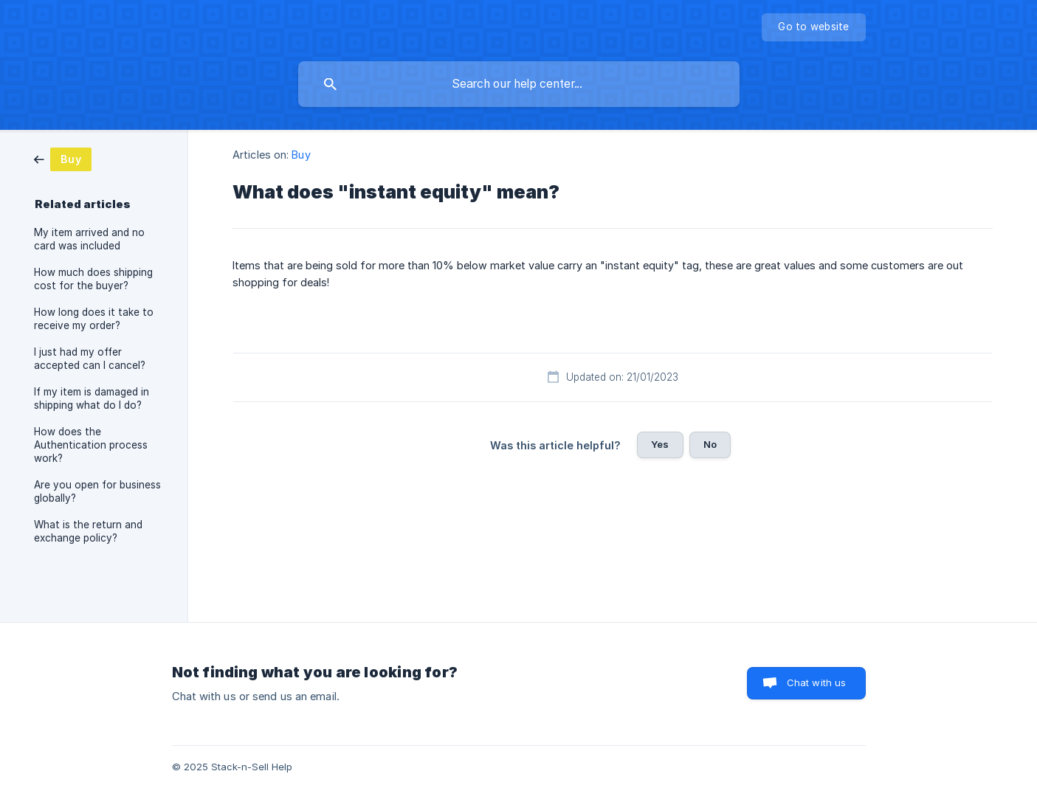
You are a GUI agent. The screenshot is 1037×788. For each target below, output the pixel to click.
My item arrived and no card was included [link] (89, 239)
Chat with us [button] (817, 682)
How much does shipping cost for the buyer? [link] (93, 278)
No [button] (710, 444)
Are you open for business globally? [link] (97, 491)
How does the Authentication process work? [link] (91, 445)
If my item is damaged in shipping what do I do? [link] (91, 398)
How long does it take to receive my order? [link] (94, 318)
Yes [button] (660, 444)
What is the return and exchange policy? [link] (88, 531)
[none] (813, 27)
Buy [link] (301, 154)
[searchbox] (519, 84)
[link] (63, 158)
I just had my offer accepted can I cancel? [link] (89, 358)
